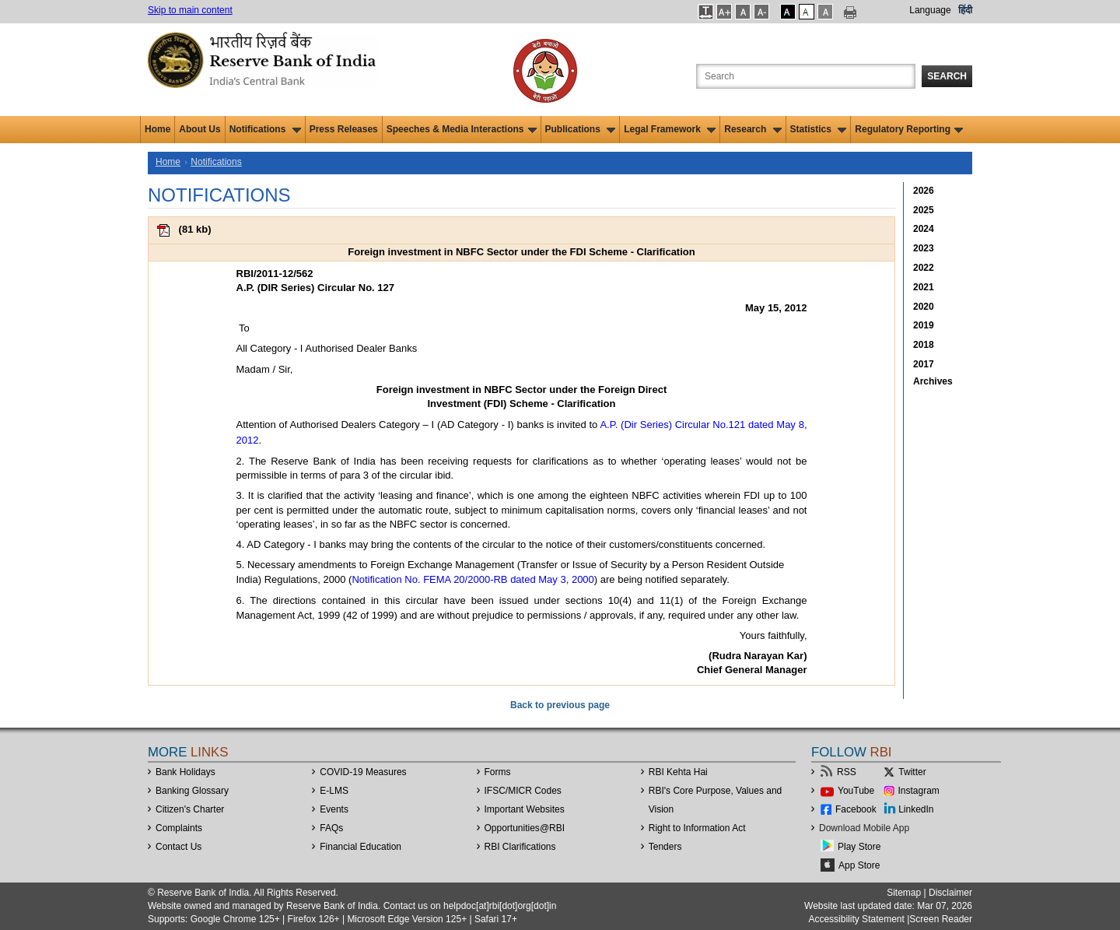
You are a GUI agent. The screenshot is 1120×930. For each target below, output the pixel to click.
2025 (923, 210)
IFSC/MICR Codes (523, 790)
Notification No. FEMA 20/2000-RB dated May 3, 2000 (472, 579)
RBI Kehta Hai (678, 772)
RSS (846, 772)
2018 (923, 344)
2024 (923, 228)
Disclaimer (950, 892)
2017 (923, 364)
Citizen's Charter (190, 809)
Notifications (265, 129)
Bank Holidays (185, 772)
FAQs (331, 828)
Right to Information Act (697, 828)
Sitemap (904, 892)
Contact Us (178, 846)
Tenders (665, 846)
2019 (923, 325)
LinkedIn (915, 809)
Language (929, 10)
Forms (498, 772)
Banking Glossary (192, 790)
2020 (923, 306)
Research (752, 129)
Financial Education (360, 846)
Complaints (179, 828)
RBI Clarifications (520, 846)
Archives (933, 381)
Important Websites (525, 809)
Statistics (818, 129)
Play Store (859, 846)
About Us (199, 129)
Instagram (919, 790)
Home (157, 129)
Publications (580, 129)
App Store (859, 865)
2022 (923, 267)
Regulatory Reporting (909, 129)
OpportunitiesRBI (525, 828)
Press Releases (344, 129)
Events (334, 809)
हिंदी (965, 10)
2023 (923, 248)
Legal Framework (670, 129)
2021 (923, 287)
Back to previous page (560, 705)
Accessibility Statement (856, 919)
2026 (923, 190)
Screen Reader (940, 919)
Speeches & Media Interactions (462, 129)
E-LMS (334, 790)
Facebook (856, 809)
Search (947, 76)
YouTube (856, 790)
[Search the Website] (805, 76)
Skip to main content (190, 10)
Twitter (912, 772)
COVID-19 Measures (363, 772)
